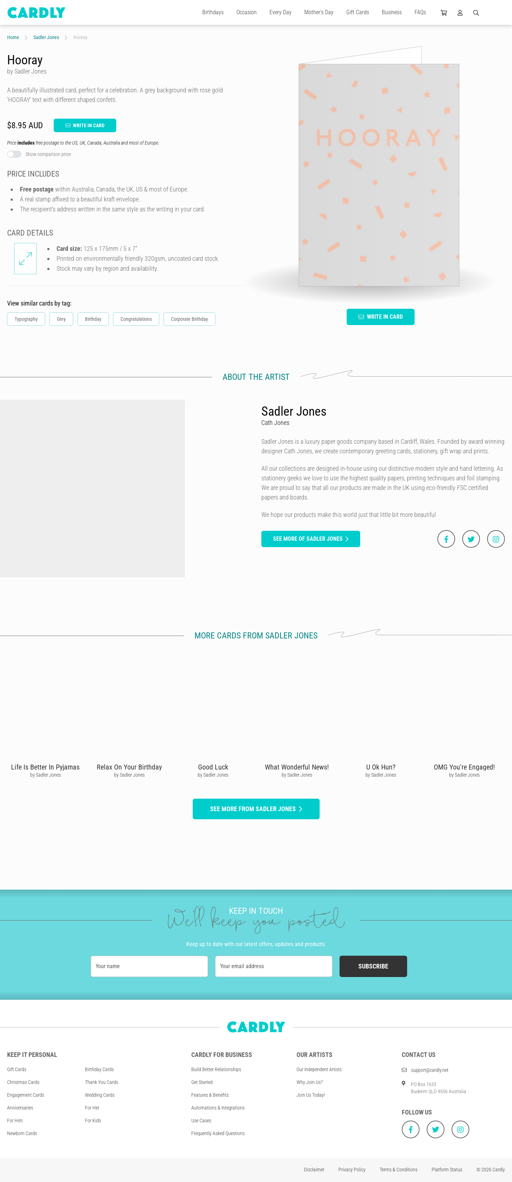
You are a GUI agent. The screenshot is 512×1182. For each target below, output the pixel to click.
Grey (61, 319)
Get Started (202, 1082)
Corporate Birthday (189, 319)
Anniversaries (20, 1108)
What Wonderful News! (297, 767)
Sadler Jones (46, 37)
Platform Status (447, 1169)
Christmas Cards (23, 1082)
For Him (15, 1120)
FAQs (420, 12)
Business (392, 12)
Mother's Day (319, 12)
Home (13, 37)
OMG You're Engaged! (464, 767)
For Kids (93, 1120)
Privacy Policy (352, 1169)
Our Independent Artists (319, 1069)
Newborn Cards (22, 1133)
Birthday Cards (99, 1069)
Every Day (281, 12)
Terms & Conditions (398, 1169)
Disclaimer (314, 1169)
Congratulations (136, 319)
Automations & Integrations (218, 1108)
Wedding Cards (99, 1095)
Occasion (246, 12)
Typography (26, 319)
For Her (92, 1108)
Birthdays (213, 12)
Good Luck (213, 767)
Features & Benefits (210, 1095)
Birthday (93, 319)
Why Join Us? (310, 1082)
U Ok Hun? (380, 767)
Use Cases (201, 1120)
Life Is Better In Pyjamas (45, 767)
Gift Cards (357, 12)
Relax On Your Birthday (129, 767)
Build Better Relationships (216, 1069)
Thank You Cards (101, 1082)
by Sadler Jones (45, 775)
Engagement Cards (25, 1095)
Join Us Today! (311, 1095)
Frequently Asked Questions (218, 1133)
